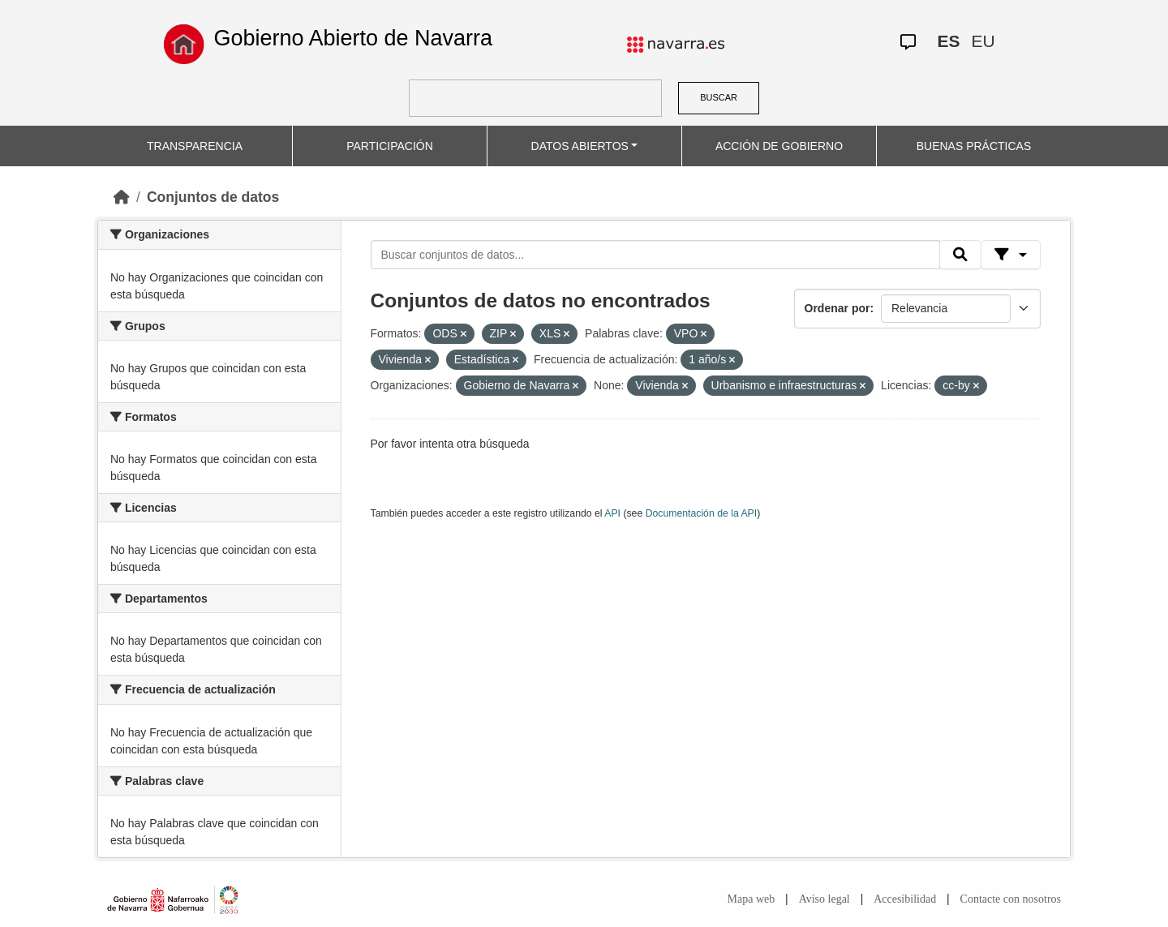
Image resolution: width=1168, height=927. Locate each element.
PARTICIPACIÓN (389, 145)
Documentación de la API (702, 513)
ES (948, 41)
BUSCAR (718, 97)
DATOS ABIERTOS (580, 145)
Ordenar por (837, 308)
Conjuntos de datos (213, 197)
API (612, 513)
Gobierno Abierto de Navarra (352, 38)
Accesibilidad (905, 899)
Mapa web (751, 899)
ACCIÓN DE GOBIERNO (779, 145)
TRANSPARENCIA (195, 145)
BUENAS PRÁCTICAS (974, 145)
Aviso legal (824, 899)
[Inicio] (122, 197)
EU (982, 41)
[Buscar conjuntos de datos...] (655, 254)
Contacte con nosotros (1010, 899)
